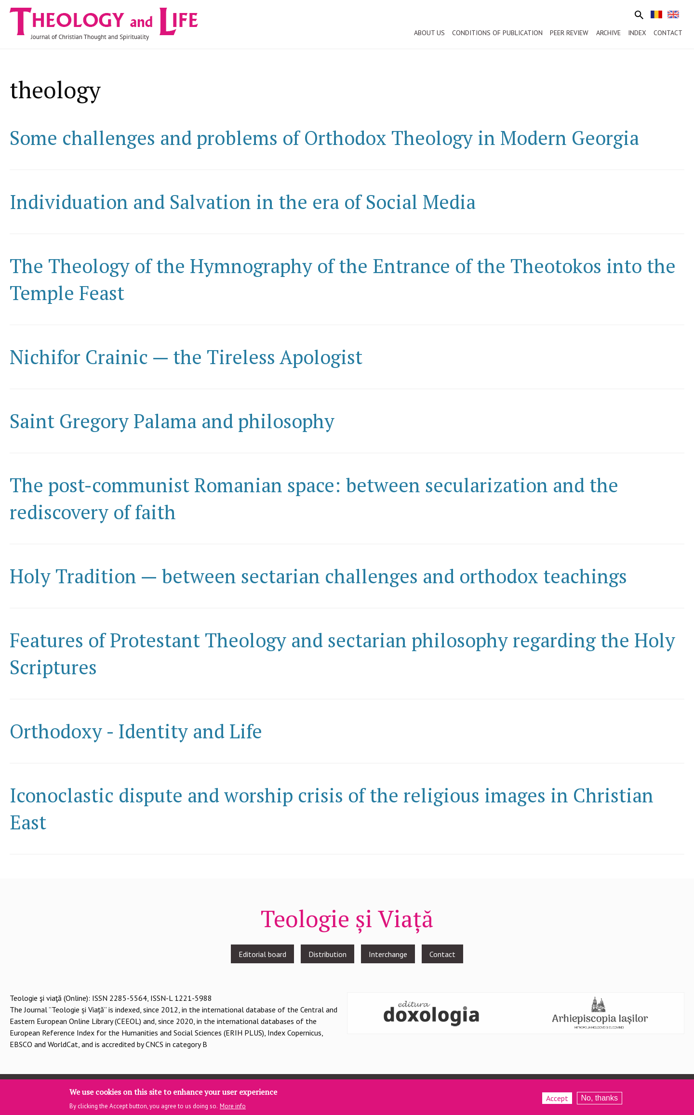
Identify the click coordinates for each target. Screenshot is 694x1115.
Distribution (327, 954)
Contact (442, 954)
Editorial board (262, 954)
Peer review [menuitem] (569, 32)
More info (233, 1106)
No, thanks (599, 1098)
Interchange (388, 954)
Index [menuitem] (637, 32)
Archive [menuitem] (608, 32)
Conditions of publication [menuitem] (497, 32)
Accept (557, 1098)
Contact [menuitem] (668, 32)
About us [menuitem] (429, 32)
